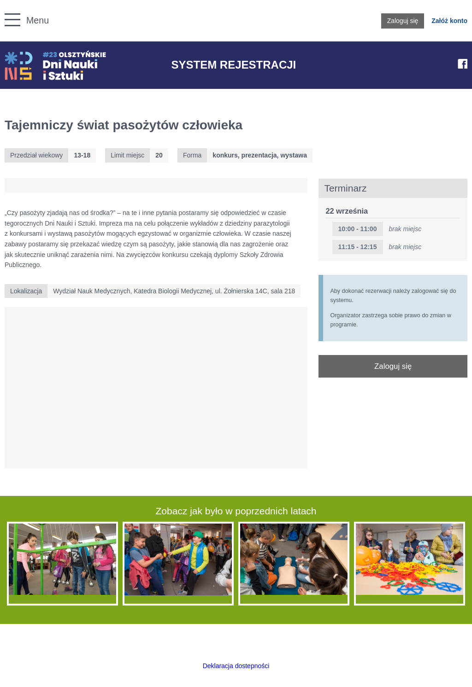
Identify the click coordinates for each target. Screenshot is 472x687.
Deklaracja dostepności (236, 666)
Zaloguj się (403, 20)
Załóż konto (449, 20)
